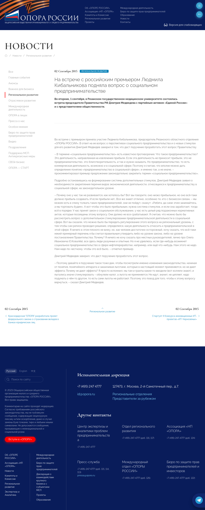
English (23, 371)
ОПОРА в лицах (17, 115)
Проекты (89, 22)
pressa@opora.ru (86, 475)
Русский (10, 371)
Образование (127, 15)
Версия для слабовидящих (183, 24)
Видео (12, 141)
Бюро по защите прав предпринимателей (142, 11)
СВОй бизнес (16, 162)
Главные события (19, 77)
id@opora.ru (86, 394)
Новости (124, 18)
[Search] (24, 379)
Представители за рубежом (134, 399)
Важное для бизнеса (21, 89)
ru (199, 14)
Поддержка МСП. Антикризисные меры (21, 155)
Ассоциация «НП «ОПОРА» (99, 11)
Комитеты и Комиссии (97, 15)
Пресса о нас (16, 121)
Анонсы (13, 83)
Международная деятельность (136, 8)
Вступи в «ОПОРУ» (20, 439)
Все (10, 71)
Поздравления (17, 147)
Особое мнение (18, 126)
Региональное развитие (97, 18)
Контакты (125, 22)
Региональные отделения (132, 394)
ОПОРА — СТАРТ (18, 167)
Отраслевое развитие (22, 100)
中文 (33, 371)
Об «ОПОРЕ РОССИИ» (97, 8)
